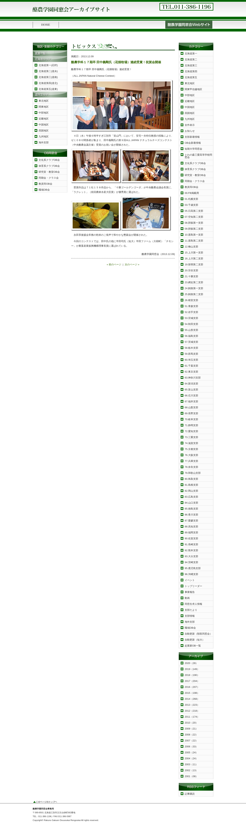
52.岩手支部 (191, 312)
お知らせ (190, 130)
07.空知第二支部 (194, 216)
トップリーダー (193, 586)
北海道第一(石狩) (48, 65)
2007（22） (191, 740)
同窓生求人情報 (193, 604)
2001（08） (191, 776)
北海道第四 (191, 71)
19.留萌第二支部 (194, 264)
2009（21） (191, 728)
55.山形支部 (191, 330)
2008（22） (191, 734)
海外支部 (44, 142)
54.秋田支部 (191, 324)
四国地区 (44, 130)
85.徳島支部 (191, 508)
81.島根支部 (191, 484)
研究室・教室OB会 (49, 171)
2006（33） (191, 746)
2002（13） (191, 770)
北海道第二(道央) (48, 71)
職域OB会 (44, 189)
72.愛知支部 (191, 431)
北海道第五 (191, 77)
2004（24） (191, 758)
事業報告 (190, 592)
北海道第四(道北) (48, 83)
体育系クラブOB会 (49, 165)
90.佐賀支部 (191, 538)
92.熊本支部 (191, 550)
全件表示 (190, 125)
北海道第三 (191, 65)
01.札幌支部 (191, 199)
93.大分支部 (191, 556)
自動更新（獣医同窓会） (198, 633)
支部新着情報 (192, 136)
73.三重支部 (191, 437)
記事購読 (190, 793)
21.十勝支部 (191, 276)
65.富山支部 (191, 389)
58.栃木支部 (191, 347)
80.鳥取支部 (191, 478)
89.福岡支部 (191, 532)
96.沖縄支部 (191, 574)
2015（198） (192, 692)
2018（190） (192, 675)
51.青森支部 (191, 306)
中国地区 (44, 124)
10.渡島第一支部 (194, 234)
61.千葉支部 (191, 365)
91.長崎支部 (191, 544)
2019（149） (192, 669)
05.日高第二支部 (194, 210)
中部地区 (44, 112)
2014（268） (192, 698)
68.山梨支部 (191, 407)
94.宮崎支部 (191, 562)
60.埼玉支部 (191, 359)
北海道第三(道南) (48, 77)
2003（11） (191, 764)
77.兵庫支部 (191, 461)
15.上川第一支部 (194, 252)
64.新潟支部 (191, 383)
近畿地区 (44, 118)
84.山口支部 (191, 502)
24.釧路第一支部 (194, 288)
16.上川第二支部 (194, 258)
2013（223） (192, 704)
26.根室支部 (191, 300)
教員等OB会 (45, 183)
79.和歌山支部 (193, 472)
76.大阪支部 (191, 455)
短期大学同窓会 (193, 148)
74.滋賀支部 (191, 443)
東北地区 (44, 100)
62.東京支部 (191, 371)
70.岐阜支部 (191, 419)
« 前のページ (114, 264)
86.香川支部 (191, 514)
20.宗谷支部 (191, 270)
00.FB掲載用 (192, 193)
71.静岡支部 (191, 425)
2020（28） (191, 663)
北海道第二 (191, 59)
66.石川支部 (191, 395)
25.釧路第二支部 (194, 294)
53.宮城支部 (191, 318)
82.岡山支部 (191, 490)
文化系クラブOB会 (49, 160)
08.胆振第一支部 (194, 222)
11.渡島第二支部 (194, 240)
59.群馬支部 (191, 353)
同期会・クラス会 (49, 177)
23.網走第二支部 (194, 282)
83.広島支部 (191, 496)
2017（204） (192, 681)
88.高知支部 (191, 526)
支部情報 (190, 615)
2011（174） (192, 716)
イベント (190, 580)
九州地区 (44, 136)
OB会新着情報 (193, 142)
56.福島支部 (191, 335)
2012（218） (192, 710)
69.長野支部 (191, 413)
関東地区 (44, 106)
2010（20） (191, 722)
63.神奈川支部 (193, 377)
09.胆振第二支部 (194, 228)
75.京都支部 (191, 449)
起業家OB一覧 (193, 645)
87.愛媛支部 (191, 520)
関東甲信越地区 (193, 89)
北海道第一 (191, 53)
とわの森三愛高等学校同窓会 (198, 156)
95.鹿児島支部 (193, 568)
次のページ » (132, 264)
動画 (187, 598)
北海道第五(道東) (48, 89)
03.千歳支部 (191, 204)
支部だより (191, 609)
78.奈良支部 (191, 467)
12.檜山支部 (191, 246)
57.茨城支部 (191, 341)
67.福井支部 (191, 401)
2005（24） (191, 752)
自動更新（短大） (195, 639)
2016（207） (192, 687)
